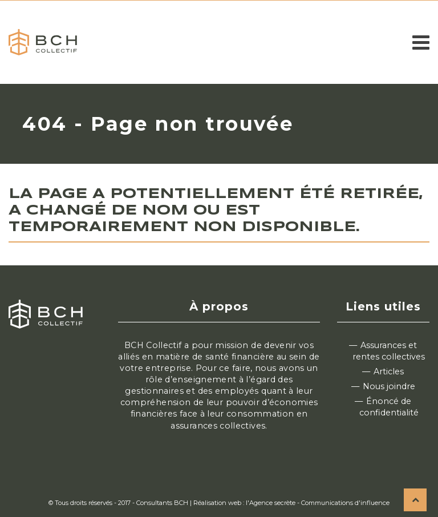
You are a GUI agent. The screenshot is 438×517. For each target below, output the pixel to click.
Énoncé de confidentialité (389, 407)
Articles (389, 371)
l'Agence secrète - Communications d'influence (318, 503)
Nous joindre (389, 386)
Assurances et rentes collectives (388, 351)
